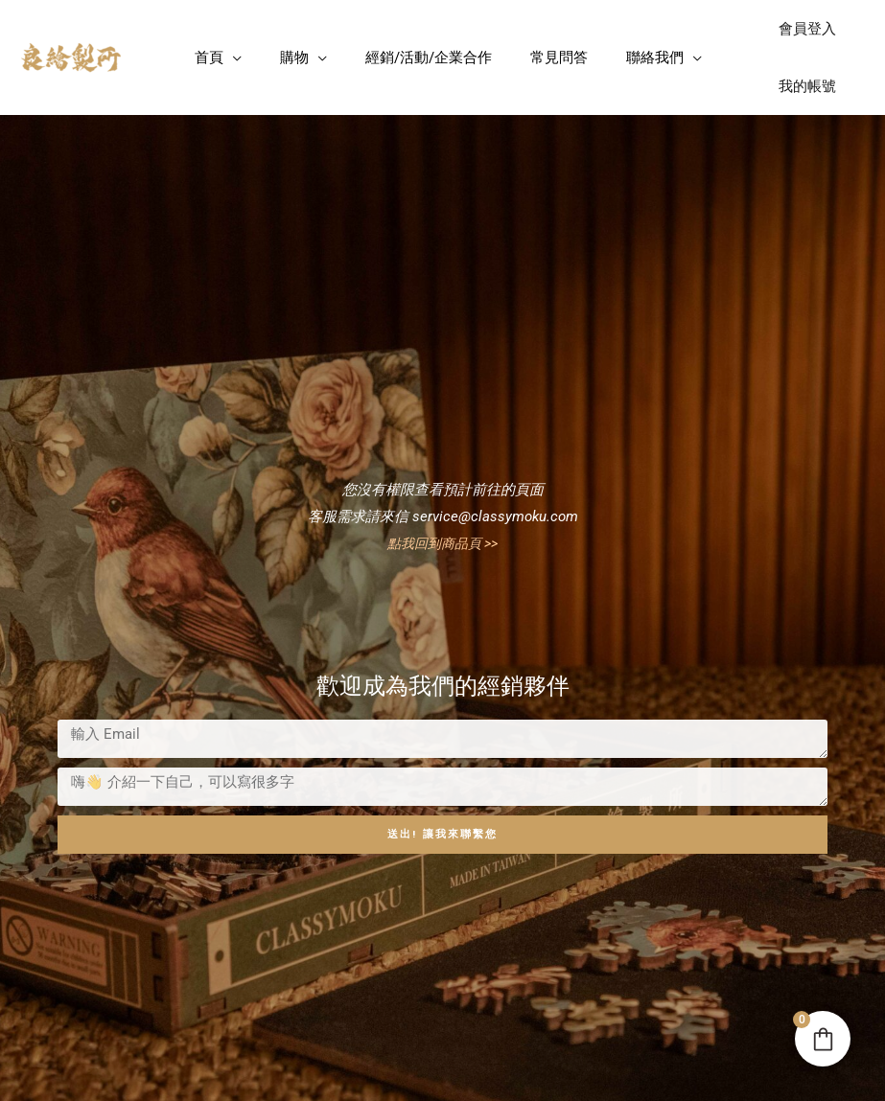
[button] (232, 57)
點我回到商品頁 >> (442, 543)
